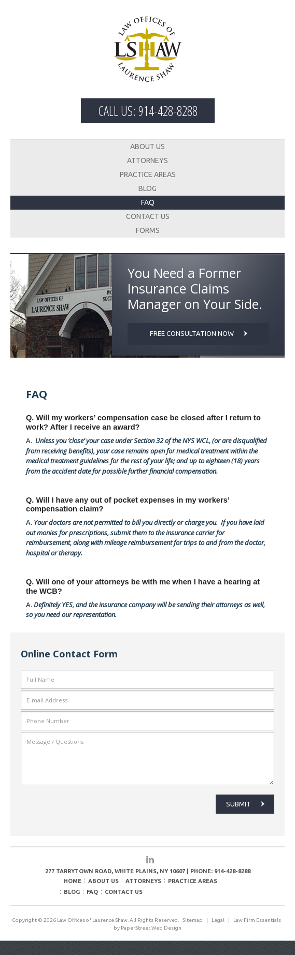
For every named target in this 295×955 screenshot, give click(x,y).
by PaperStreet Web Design (147, 928)
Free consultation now (198, 333)
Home (72, 881)
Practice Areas (148, 174)
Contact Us (148, 216)
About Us (147, 146)
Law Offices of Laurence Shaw (147, 49)
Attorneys (147, 160)
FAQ (147, 202)
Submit (245, 803)
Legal (218, 920)
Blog (147, 188)
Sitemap (192, 920)
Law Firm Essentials (257, 920)
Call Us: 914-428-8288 (148, 111)
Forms (148, 230)
